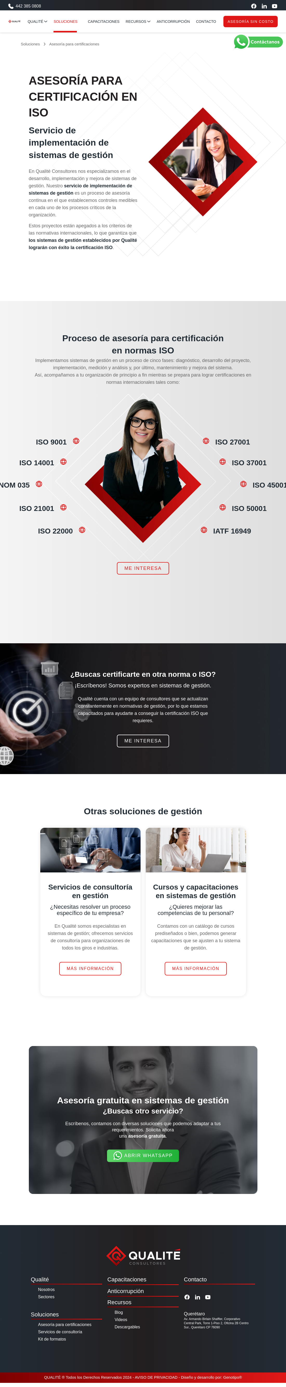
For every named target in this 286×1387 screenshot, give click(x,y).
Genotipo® (232, 1381)
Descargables (127, 1331)
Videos (121, 1324)
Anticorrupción (125, 1295)
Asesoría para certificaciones (64, 1329)
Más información (90, 973)
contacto (208, 21)
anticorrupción (175, 21)
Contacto (195, 1283)
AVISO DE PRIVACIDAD (156, 1381)
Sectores (46, 1301)
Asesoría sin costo (251, 21)
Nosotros (46, 1294)
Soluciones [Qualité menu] (70, 21)
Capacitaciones (126, 1283)
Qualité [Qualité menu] (40, 21)
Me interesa (143, 572)
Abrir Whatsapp (143, 1160)
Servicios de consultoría (60, 1336)
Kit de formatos (52, 1343)
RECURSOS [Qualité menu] (140, 21)
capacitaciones (106, 21)
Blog (119, 1316)
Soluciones (30, 44)
